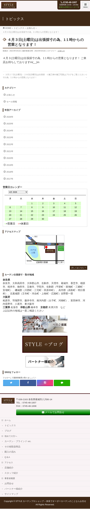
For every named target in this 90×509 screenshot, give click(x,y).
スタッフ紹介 (11, 473)
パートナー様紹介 (14, 489)
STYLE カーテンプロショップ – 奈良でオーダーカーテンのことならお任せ (51, 501)
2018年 (9, 172)
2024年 (9, 130)
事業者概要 (10, 478)
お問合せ (9, 483)
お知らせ (61, 51)
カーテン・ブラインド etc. (18, 441)
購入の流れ (10, 452)
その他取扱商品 (12, 446)
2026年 (9, 117)
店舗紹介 (9, 467)
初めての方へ (11, 436)
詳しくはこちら (77, 268)
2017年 (9, 179)
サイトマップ (11, 494)
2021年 (9, 151)
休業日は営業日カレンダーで (68, 7)
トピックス (10, 425)
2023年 (9, 137)
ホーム (8, 420)
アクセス (9, 462)
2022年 (9, 144)
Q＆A (7, 457)
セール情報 (11, 101)
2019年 (9, 165)
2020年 (9, 158)
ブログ (8, 431)
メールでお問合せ (53, 412)
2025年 (9, 123)
